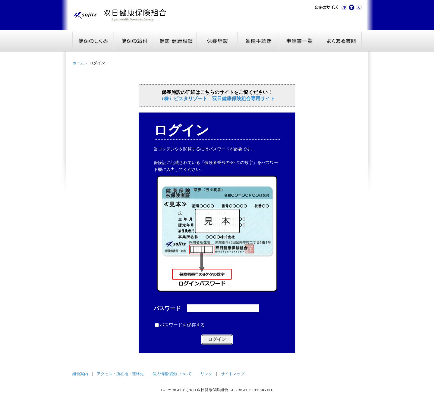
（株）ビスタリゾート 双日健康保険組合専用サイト (217, 98)
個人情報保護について (172, 374)
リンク (206, 374)
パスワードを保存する (182, 324)
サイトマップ (232, 374)
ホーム (78, 63)
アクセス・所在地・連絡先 (120, 374)
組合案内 (80, 374)
